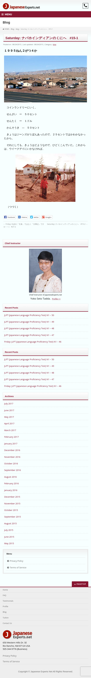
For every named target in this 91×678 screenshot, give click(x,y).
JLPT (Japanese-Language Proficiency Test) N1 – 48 (29, 328)
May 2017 (9, 416)
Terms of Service (18, 567)
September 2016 (12, 470)
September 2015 (12, 516)
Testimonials (8, 601)
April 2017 (9, 423)
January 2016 (10, 490)
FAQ (4, 595)
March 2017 (10, 430)
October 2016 (11, 463)
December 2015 (12, 496)
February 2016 (11, 483)
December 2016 (12, 450)
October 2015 (11, 510)
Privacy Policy (16, 560)
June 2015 (9, 536)
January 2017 (10, 443)
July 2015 (8, 530)
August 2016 (10, 476)
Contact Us (7, 623)
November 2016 (12, 456)
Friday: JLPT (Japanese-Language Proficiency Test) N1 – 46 (32, 341)
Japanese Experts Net (41, 671)
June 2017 (9, 410)
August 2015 (10, 523)
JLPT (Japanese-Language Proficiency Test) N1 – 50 (29, 315)
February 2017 (11, 436)
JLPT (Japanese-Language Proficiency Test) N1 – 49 (29, 321)
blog (54, 44)
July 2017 (8, 403)
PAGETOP (81, 584)
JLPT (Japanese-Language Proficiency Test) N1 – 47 (29, 335)
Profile (5, 606)
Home (5, 590)
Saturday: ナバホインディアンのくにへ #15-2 (67, 224)
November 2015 (12, 503)
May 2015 (9, 543)
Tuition (6, 617)
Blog (4, 612)
